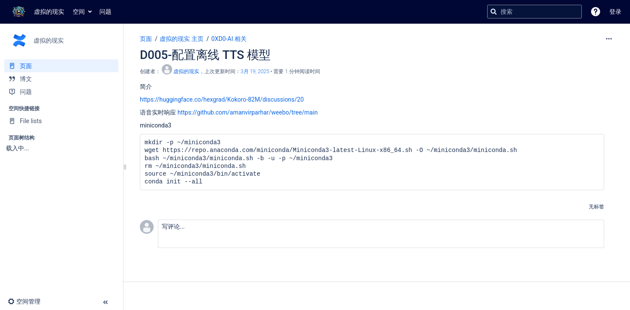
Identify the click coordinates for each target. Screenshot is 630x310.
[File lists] (61, 121)
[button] (595, 12)
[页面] (61, 65)
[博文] (61, 78)
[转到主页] (36, 12)
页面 (146, 38)
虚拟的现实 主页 (181, 38)
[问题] (61, 91)
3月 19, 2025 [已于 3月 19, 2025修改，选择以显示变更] (255, 71)
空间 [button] (79, 11)
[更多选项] (609, 38)
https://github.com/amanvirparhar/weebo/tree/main (247, 112)
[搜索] (493, 11)
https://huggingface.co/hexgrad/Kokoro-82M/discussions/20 (222, 99)
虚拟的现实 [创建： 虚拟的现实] (186, 71)
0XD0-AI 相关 (229, 38)
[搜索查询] (534, 12)
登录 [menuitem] (615, 11)
